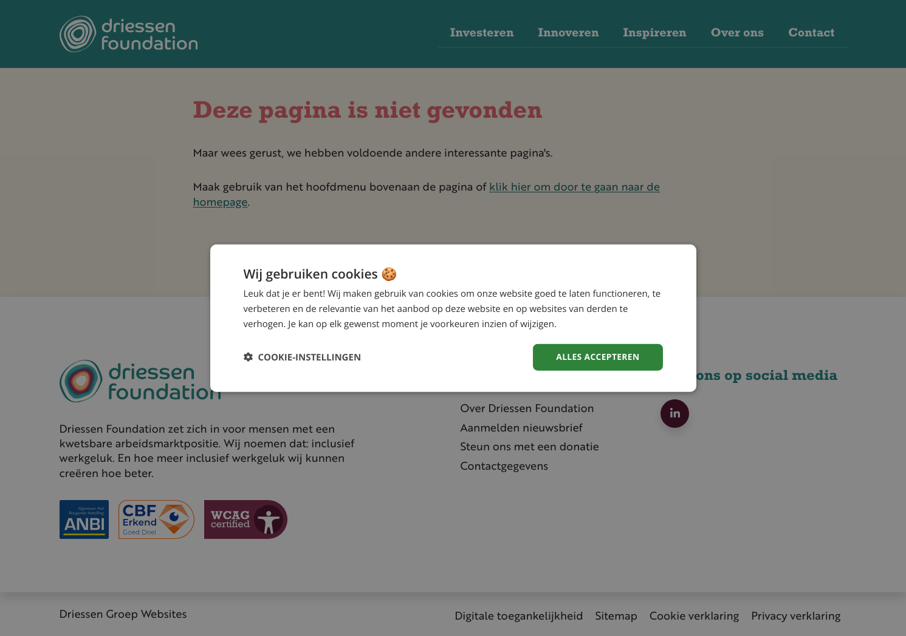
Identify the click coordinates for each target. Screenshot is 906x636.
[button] (303, 357)
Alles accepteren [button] (597, 356)
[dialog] (453, 317)
